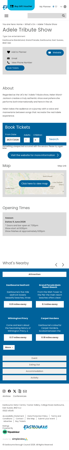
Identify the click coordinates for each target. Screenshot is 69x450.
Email (14, 58)
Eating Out (34, 364)
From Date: (11, 134)
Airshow (7, 396)
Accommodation (34, 371)
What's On (30, 24)
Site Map (31, 418)
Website (57, 52)
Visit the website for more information (33, 155)
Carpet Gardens (50, 318)
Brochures (19, 391)
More (8, 347)
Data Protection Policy (38, 416)
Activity (34, 377)
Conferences (19, 396)
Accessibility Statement (13, 416)
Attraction (35, 274)
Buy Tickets (20, 421)
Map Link (62, 165)
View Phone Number (22, 62)
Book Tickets (13, 68)
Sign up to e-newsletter (25, 391)
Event (34, 358)
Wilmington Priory (18, 318)
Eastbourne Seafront (17, 285)
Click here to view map (34, 183)
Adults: (27, 134)
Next (63, 264)
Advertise (7, 421)
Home (19, 24)
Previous (56, 264)
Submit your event (46, 418)
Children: (37, 134)
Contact (19, 418)
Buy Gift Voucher (23, 6)
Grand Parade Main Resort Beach (50, 286)
